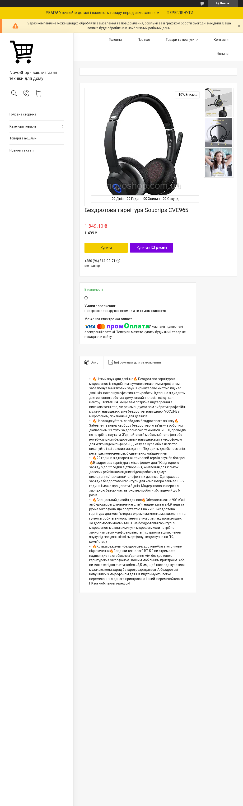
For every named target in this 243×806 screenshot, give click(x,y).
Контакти (221, 39)
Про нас (144, 39)
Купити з (152, 248)
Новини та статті (22, 150)
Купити (106, 248)
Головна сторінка (22, 114)
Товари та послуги (180, 39)
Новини (223, 54)
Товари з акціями (23, 138)
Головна (115, 39)
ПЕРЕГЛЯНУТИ (180, 12)
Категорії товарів (22, 126)
